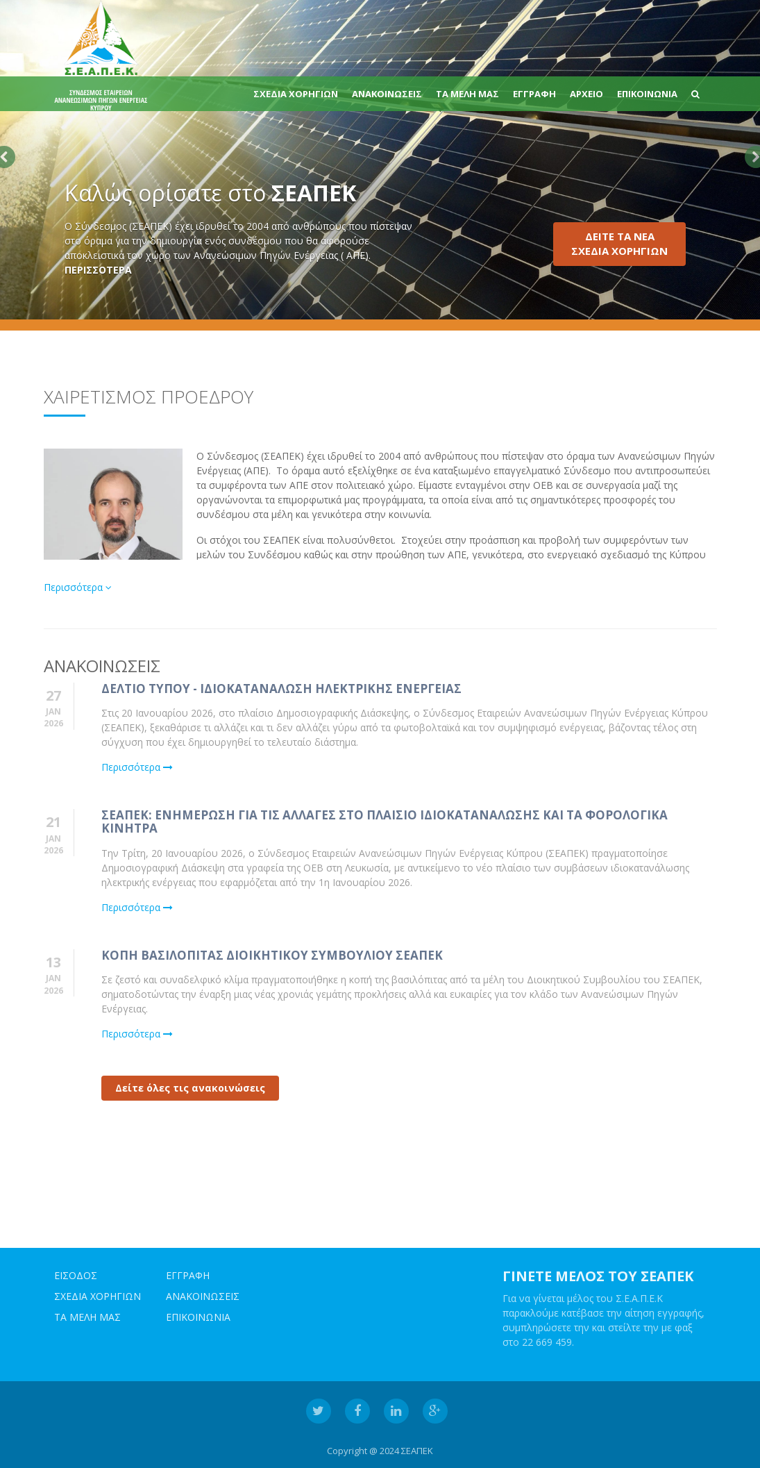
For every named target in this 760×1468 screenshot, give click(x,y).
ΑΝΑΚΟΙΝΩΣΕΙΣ (387, 93)
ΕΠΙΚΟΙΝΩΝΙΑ (647, 93)
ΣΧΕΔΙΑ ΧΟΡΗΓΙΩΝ (295, 93)
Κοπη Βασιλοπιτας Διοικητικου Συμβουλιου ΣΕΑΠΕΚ (272, 955)
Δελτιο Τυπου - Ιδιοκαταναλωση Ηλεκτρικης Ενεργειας (281, 689)
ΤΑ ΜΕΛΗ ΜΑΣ (467, 93)
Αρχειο (586, 93)
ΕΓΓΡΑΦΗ (534, 93)
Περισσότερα (78, 587)
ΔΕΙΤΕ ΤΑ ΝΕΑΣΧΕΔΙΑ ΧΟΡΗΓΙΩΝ (619, 243)
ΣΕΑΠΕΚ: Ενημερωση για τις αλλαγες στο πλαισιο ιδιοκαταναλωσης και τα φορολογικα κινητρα (384, 822)
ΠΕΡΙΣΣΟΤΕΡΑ (98, 269)
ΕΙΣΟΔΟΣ (75, 1276)
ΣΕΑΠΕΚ (417, 1451)
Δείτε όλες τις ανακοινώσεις (190, 1088)
